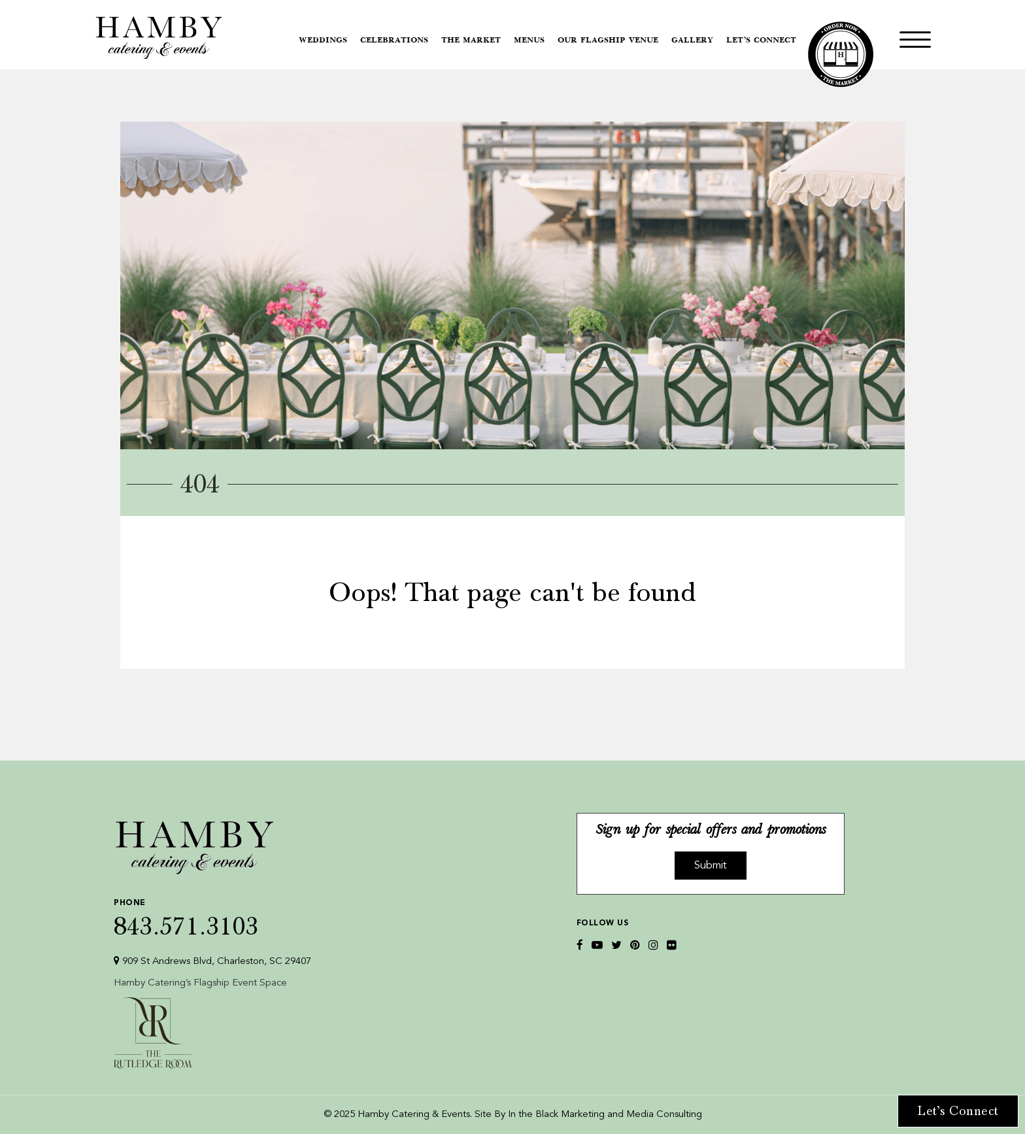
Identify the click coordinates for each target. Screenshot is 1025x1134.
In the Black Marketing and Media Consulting (605, 1115)
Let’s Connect (761, 40)
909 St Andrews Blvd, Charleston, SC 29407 (212, 961)
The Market (471, 40)
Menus (529, 40)
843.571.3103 (212, 915)
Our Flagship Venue (608, 40)
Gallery (692, 40)
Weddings (323, 40)
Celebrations (394, 40)
